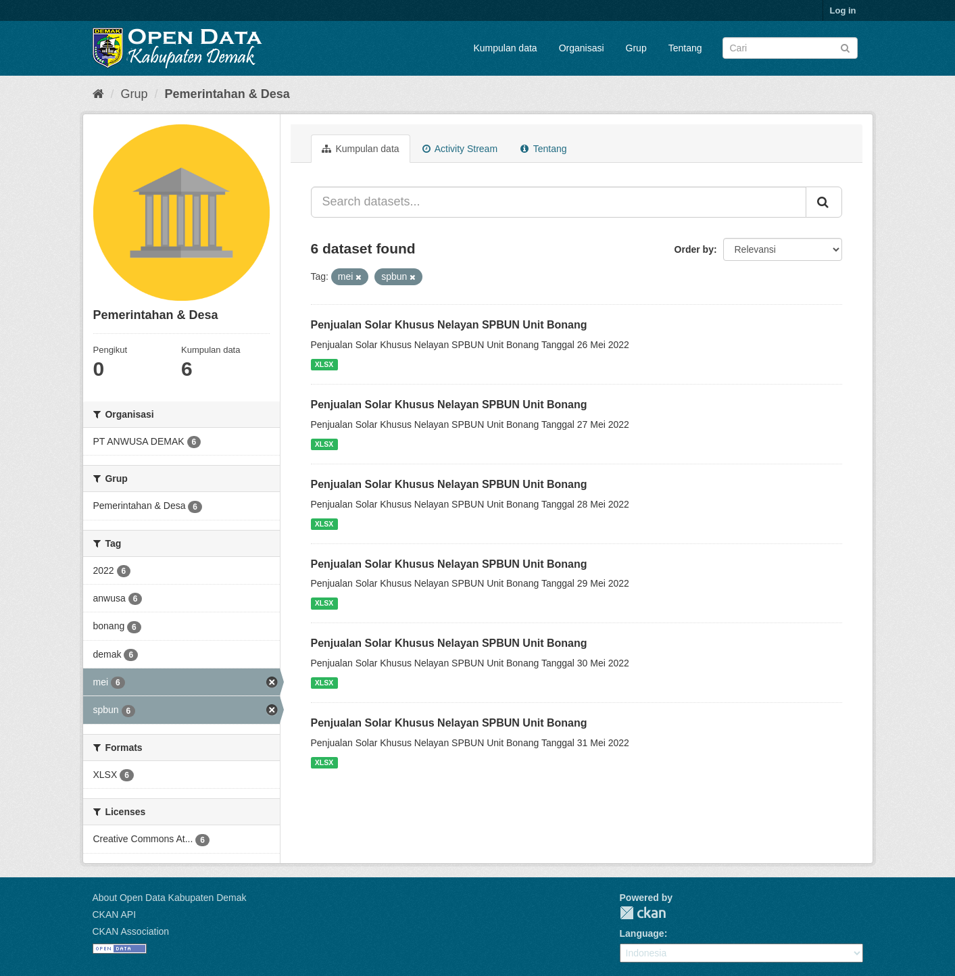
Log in (843, 10)
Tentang (685, 48)
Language (642, 933)
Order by (694, 249)
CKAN (643, 913)
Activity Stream (459, 148)
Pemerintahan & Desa (227, 94)
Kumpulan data (505, 48)
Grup (636, 48)
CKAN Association (131, 931)
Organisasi (581, 48)
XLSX (324, 364)
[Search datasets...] (558, 202)
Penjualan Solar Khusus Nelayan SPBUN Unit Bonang (449, 325)
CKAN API (115, 914)
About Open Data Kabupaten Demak (170, 897)
